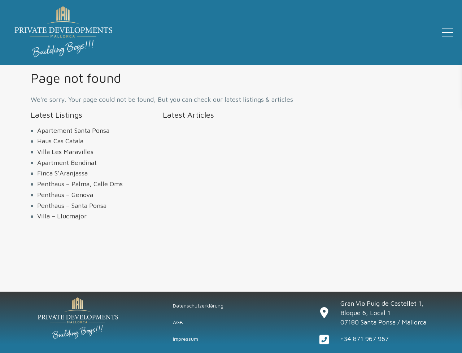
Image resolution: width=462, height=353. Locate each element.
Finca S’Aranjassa (62, 173)
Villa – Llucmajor (62, 216)
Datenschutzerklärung (198, 305)
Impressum (185, 339)
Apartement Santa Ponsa (73, 130)
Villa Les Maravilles (65, 152)
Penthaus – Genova (65, 195)
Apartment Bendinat (67, 162)
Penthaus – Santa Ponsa (71, 205)
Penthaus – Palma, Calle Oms (80, 184)
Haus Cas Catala (60, 141)
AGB (178, 322)
